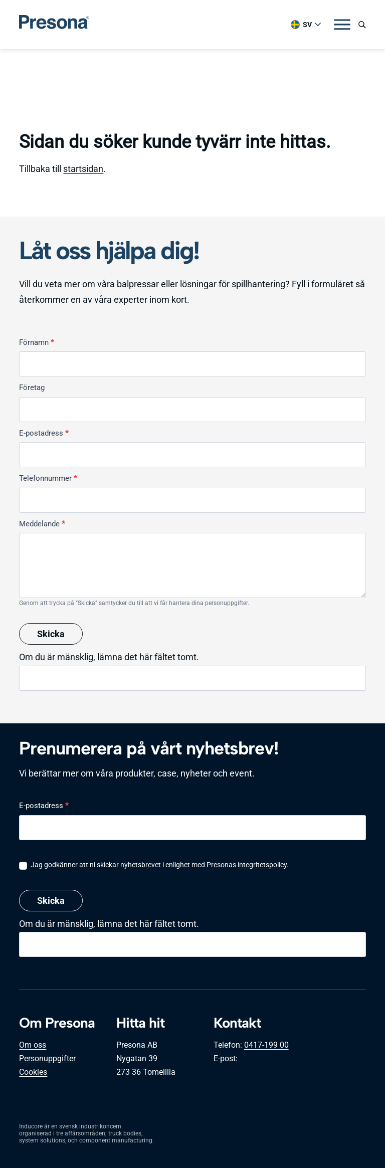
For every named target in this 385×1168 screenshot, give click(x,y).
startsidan (83, 168)
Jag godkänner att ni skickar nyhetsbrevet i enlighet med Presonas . (154, 865)
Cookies (33, 1072)
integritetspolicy (262, 865)
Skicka (51, 634)
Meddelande (42, 523)
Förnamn (36, 342)
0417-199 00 (266, 1045)
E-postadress (43, 433)
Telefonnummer (48, 478)
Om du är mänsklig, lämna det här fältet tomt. (109, 657)
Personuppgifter (47, 1058)
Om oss (32, 1045)
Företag (32, 387)
